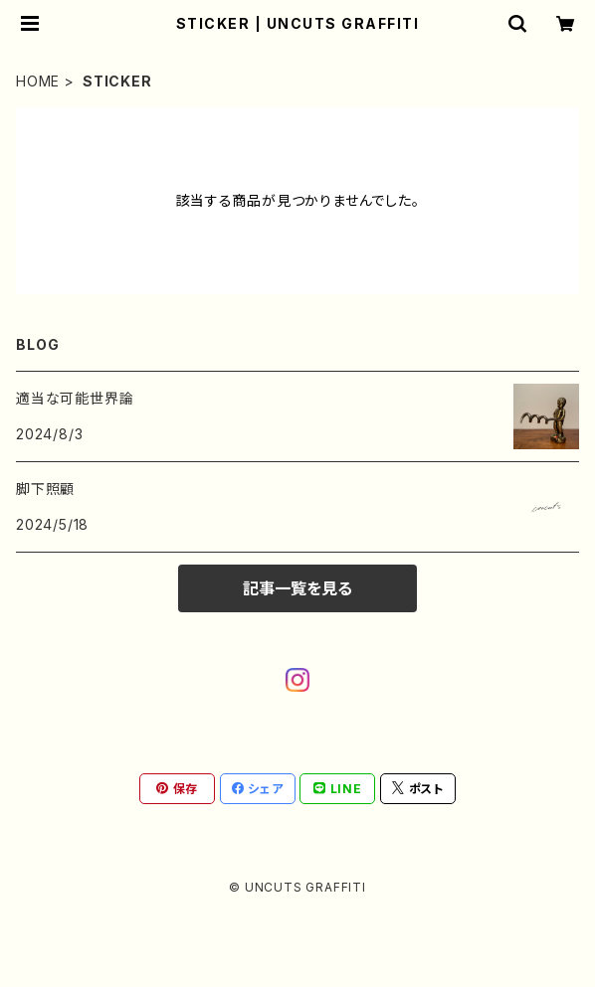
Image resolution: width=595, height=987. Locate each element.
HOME (38, 81)
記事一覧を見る (297, 588)
